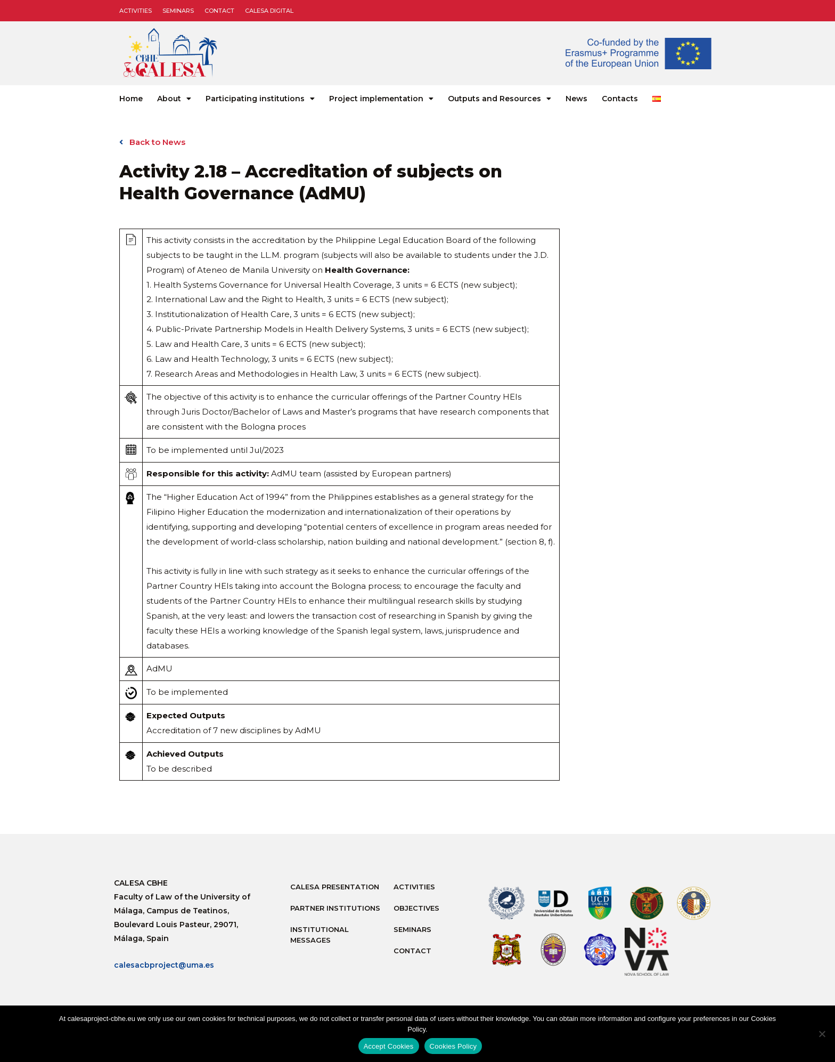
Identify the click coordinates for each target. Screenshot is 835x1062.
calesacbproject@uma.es (164, 965)
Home (131, 98)
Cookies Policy (453, 1046)
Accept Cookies (389, 1046)
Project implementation (381, 99)
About (174, 99)
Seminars (178, 10)
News (576, 98)
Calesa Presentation (334, 886)
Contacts (620, 98)
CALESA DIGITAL (269, 10)
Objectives (416, 908)
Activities (135, 10)
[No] (821, 1033)
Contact (219, 10)
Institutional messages (319, 934)
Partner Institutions (335, 908)
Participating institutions (260, 99)
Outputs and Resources (499, 99)
